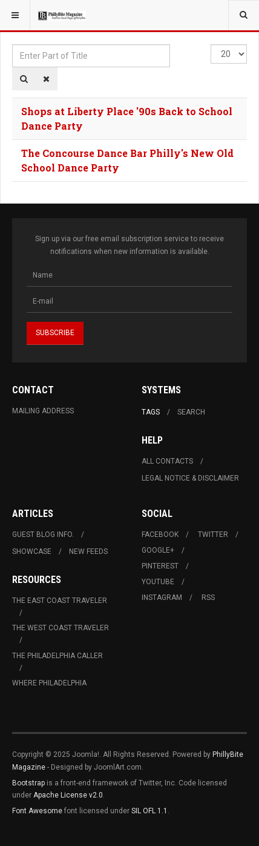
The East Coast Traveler (59, 600)
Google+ (158, 550)
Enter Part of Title (12, 44)
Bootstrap (28, 783)
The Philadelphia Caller (57, 655)
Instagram (162, 597)
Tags (151, 412)
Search (191, 412)
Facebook (160, 534)
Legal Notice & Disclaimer (190, 478)
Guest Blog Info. (43, 534)
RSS (208, 597)
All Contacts (167, 461)
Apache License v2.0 (68, 795)
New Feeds (88, 551)
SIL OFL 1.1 (149, 811)
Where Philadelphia (49, 683)
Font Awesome (37, 811)
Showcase (31, 551)
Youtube (158, 582)
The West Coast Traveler (60, 628)
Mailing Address (43, 411)
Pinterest (160, 566)
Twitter (213, 534)
